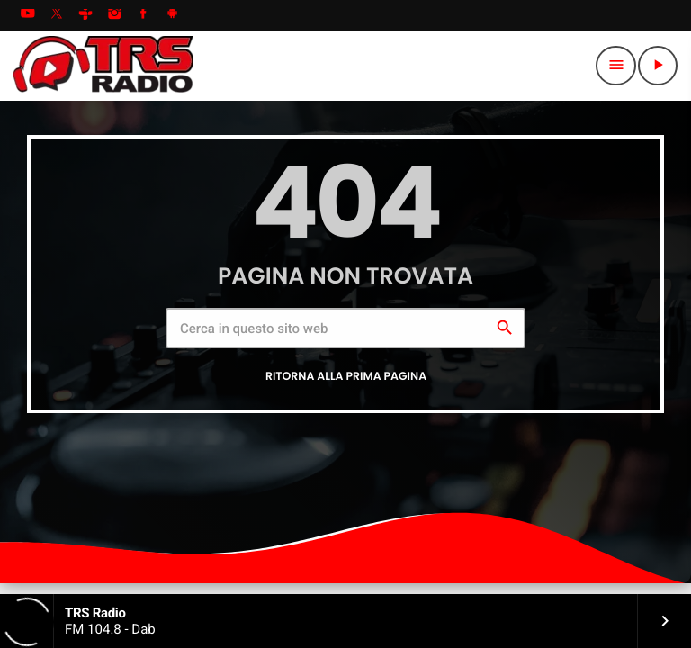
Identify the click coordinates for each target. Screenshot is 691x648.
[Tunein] (85, 15)
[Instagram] (114, 15)
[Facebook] (144, 15)
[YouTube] (28, 15)
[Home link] (103, 65)
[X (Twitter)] (56, 15)
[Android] (173, 15)
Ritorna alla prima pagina (345, 376)
